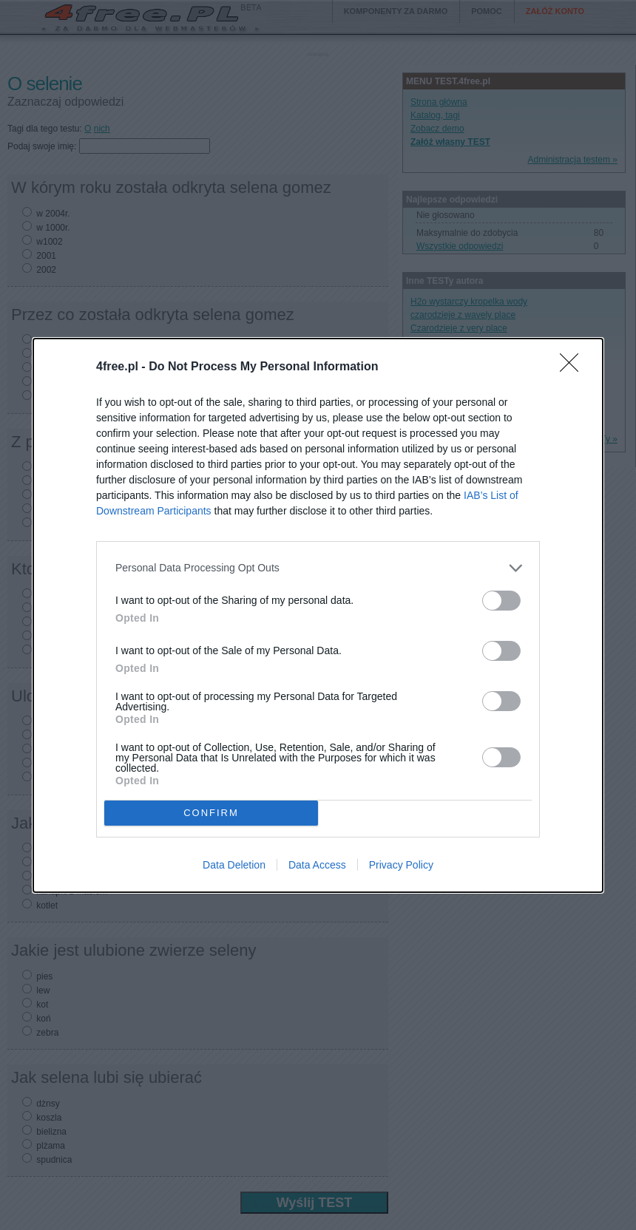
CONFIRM (211, 812)
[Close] (574, 367)
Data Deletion (234, 865)
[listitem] (318, 568)
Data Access (317, 865)
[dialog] (318, 615)
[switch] (501, 601)
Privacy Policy (401, 865)
